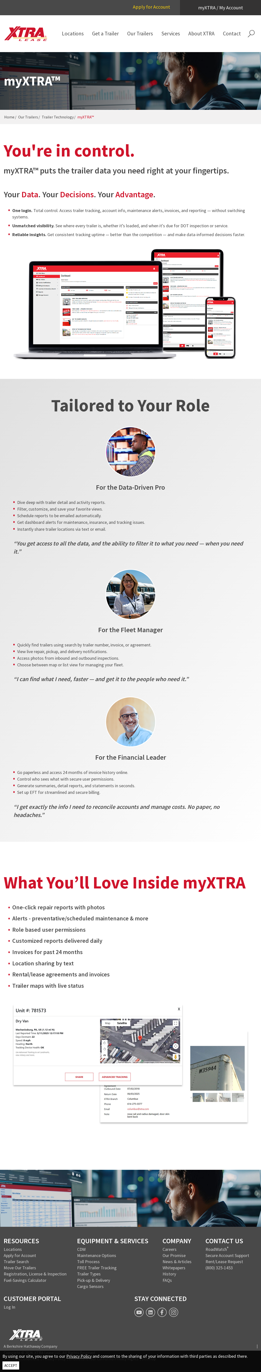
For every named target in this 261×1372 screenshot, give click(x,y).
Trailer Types (89, 1274)
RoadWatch (216, 1249)
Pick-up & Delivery (93, 1280)
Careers (170, 1249)
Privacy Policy (79, 1356)
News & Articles (177, 1261)
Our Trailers (28, 116)
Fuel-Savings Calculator (25, 1280)
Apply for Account (151, 7)
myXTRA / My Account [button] (220, 7)
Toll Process (88, 1261)
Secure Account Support (227, 1255)
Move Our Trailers (20, 1268)
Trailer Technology (58, 116)
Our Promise (174, 1255)
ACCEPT (10, 1365)
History (169, 1274)
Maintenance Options (96, 1255)
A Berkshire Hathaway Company (30, 1346)
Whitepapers (174, 1268)
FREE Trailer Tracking (97, 1268)
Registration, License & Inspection (35, 1274)
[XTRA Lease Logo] (26, 33)
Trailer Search (16, 1261)
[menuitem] (73, 33)
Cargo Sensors (90, 1286)
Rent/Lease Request (224, 1261)
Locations (13, 1249)
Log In (9, 1307)
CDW (81, 1249)
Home (9, 116)
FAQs (167, 1280)
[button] (251, 33)
